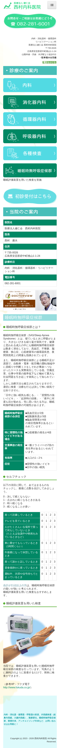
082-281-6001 (13, 283)
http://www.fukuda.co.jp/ (16, 687)
